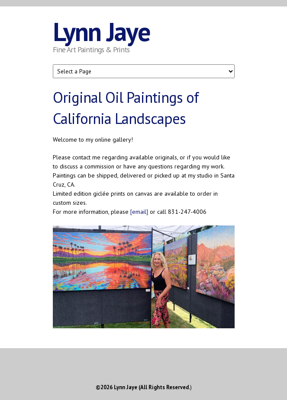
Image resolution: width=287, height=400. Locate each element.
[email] (139, 212)
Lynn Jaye (101, 31)
